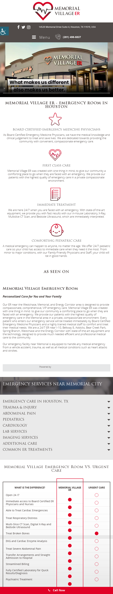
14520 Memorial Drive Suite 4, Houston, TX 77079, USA (67, 26)
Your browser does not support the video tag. (56, 69)
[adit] (63, 367)
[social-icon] (18, 27)
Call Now (56, 590)
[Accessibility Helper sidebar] (4, 31)
